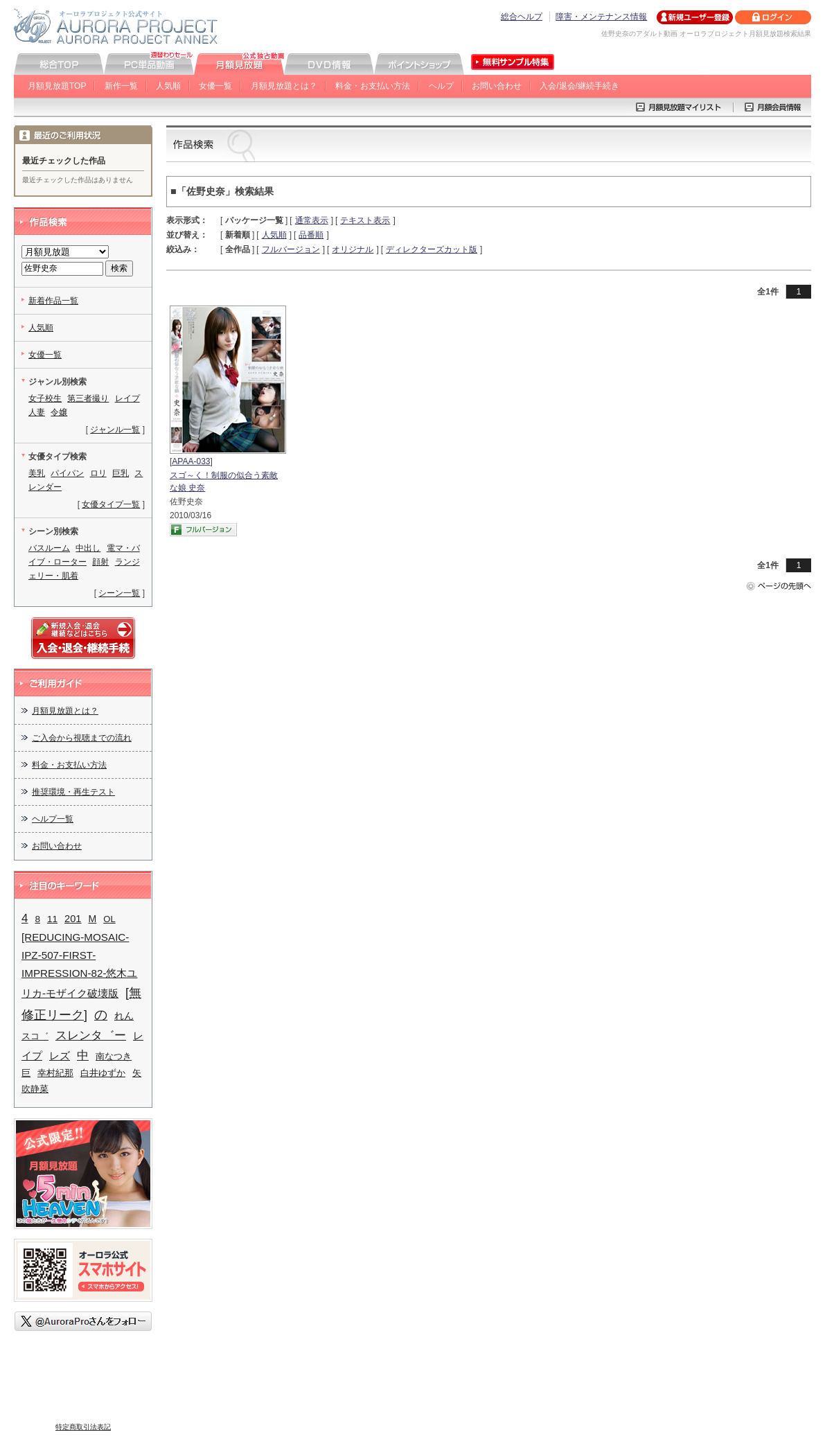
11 (52, 919)
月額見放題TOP (57, 86)
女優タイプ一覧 (111, 504)
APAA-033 (191, 461)
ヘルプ (441, 86)
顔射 (100, 562)
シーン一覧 (119, 593)
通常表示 (311, 220)
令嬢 (59, 412)
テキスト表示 (365, 220)
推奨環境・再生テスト (73, 792)
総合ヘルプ (521, 16)
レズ (59, 1055)
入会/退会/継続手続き (579, 86)
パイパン (67, 473)
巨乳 (120, 473)
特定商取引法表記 (83, 1427)
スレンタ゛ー (90, 1035)
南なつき (114, 1056)
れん (124, 1016)
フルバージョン (291, 249)
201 (72, 918)
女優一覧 (215, 86)
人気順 (168, 86)
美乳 (36, 473)
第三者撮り (88, 398)
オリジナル (352, 249)
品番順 (311, 235)
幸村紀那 (55, 1073)
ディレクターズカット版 (431, 249)
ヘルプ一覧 (52, 819)
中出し (88, 548)
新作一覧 (121, 86)
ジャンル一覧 (115, 429)
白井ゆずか (102, 1073)
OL (109, 919)
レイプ (127, 398)
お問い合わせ (497, 86)
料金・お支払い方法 (372, 86)
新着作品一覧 (53, 301)
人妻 (36, 412)
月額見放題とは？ (284, 86)
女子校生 (45, 398)
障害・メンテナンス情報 (601, 16)
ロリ (98, 473)
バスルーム (49, 548)
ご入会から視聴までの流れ (82, 738)
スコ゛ (34, 1036)
